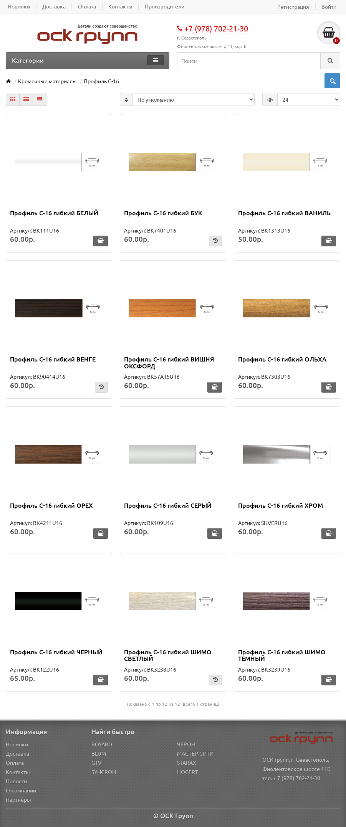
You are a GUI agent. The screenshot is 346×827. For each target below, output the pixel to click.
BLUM (98, 753)
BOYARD (101, 744)
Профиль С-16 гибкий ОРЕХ (51, 505)
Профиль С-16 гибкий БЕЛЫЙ (54, 212)
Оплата (15, 762)
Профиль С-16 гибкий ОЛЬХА (282, 359)
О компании (21, 790)
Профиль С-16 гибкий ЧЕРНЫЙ (56, 651)
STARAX (186, 762)
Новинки (17, 744)
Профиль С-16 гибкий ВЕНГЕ (53, 359)
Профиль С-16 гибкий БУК (163, 212)
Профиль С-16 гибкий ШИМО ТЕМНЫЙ (282, 655)
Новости (16, 780)
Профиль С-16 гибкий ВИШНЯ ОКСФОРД (169, 362)
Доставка (17, 753)
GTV (96, 762)
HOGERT (187, 771)
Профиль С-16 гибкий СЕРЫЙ (168, 505)
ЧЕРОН (186, 744)
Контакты (18, 771)
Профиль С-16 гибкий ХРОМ (280, 505)
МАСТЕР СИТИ (195, 753)
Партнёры (18, 799)
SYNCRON (103, 771)
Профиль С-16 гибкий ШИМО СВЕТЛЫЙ (168, 655)
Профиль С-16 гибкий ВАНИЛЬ (284, 212)
